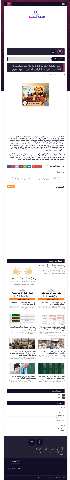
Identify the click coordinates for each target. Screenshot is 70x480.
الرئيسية (49, 74)
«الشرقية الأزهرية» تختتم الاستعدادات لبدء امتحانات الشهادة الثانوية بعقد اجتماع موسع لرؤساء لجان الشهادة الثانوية (22, 353)
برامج (62, 410)
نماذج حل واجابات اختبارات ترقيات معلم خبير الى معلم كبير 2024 (52, 303)
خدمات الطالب (60, 417)
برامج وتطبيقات (60, 412)
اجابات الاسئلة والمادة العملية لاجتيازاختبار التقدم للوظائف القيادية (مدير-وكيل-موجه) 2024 (51, 328)
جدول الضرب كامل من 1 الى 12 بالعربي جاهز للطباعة (23, 278)
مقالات (62, 430)
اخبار (44, 74)
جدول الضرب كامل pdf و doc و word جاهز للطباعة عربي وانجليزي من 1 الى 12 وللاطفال (51, 266)
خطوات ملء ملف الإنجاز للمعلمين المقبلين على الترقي (22, 328)
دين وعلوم (61, 423)
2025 (58, 395)
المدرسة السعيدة (44, 477)
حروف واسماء (60, 415)
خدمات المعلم (60, 420)
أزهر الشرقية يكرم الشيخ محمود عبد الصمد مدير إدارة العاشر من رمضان (51, 352)
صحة (62, 425)
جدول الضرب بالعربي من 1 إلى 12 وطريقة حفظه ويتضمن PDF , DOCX (51, 377)
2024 (58, 398)
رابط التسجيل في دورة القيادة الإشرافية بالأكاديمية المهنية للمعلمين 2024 (23, 377)
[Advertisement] (32, 123)
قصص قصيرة (60, 428)
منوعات (62, 433)
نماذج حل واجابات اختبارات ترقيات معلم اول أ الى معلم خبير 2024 (22, 303)
